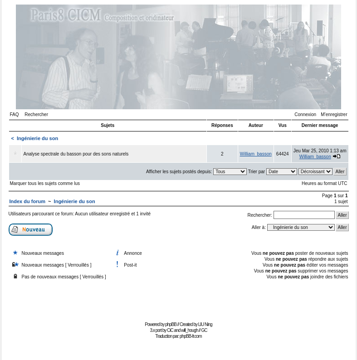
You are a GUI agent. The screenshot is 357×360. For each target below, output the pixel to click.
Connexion (305, 114)
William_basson (256, 153)
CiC (170, 330)
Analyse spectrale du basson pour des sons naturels (76, 153)
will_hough (189, 330)
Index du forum (27, 201)
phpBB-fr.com (191, 336)
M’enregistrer (334, 114)
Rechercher (36, 114)
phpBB (170, 324)
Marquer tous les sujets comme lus (45, 183)
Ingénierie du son (37, 138)
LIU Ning (205, 324)
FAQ (14, 114)
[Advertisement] (179, 298)
